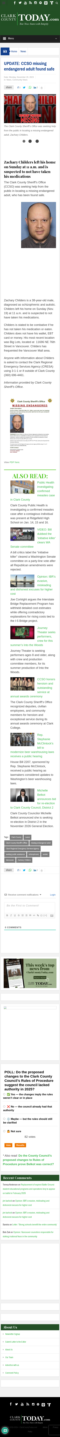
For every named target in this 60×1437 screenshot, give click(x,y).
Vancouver (10, 860)
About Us (9, 1349)
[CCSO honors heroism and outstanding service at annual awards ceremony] (22, 684)
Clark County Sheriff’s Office (16, 843)
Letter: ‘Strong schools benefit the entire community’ (34, 1224)
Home (14, 51)
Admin (45, 1427)
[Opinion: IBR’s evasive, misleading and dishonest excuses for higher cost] (22, 581)
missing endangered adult (41, 843)
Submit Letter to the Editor (15, 1342)
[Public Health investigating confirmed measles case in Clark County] (22, 487)
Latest (27, 837)
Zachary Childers (24, 860)
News (23, 51)
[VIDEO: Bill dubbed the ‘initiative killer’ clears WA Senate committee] (22, 534)
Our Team (9, 1357)
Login (52, 894)
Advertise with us (12, 1365)
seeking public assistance (15, 854)
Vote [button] (8, 1145)
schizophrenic (34, 854)
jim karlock (7, 1200)
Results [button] (20, 1145)
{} (41, 915)
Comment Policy (12, 1373)
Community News (19, 80)
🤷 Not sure (14, 1131)
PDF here (14, 462)
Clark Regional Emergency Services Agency (22, 848)
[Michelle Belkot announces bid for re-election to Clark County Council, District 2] (22, 795)
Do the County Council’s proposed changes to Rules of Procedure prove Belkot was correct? (28, 1160)
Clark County (16, 837)
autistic (45, 854)
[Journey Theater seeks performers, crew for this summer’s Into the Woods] (22, 632)
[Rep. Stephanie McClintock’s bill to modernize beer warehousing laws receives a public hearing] (22, 739)
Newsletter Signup (12, 1334)
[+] (45, 915)
